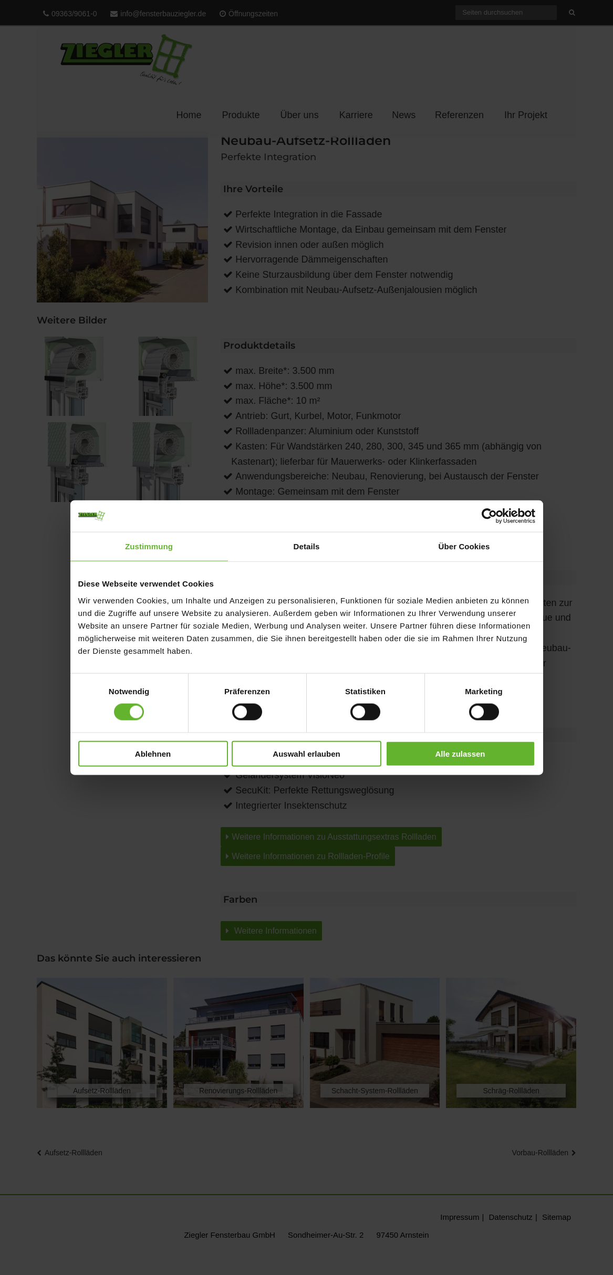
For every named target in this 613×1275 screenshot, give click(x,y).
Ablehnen (153, 753)
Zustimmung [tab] (149, 546)
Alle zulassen (460, 753)
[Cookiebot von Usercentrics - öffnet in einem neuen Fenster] (489, 516)
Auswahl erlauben (306, 753)
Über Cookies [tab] (464, 546)
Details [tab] (307, 546)
